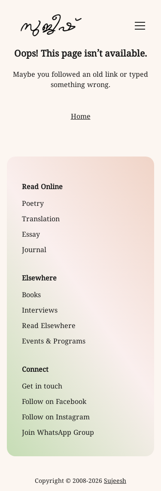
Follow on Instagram (56, 417)
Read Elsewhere (49, 326)
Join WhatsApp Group (58, 433)
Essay (31, 235)
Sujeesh (115, 481)
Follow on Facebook (54, 402)
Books (31, 295)
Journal (34, 250)
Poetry (33, 204)
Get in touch (42, 387)
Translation (41, 219)
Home (81, 117)
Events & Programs (53, 341)
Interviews (40, 311)
